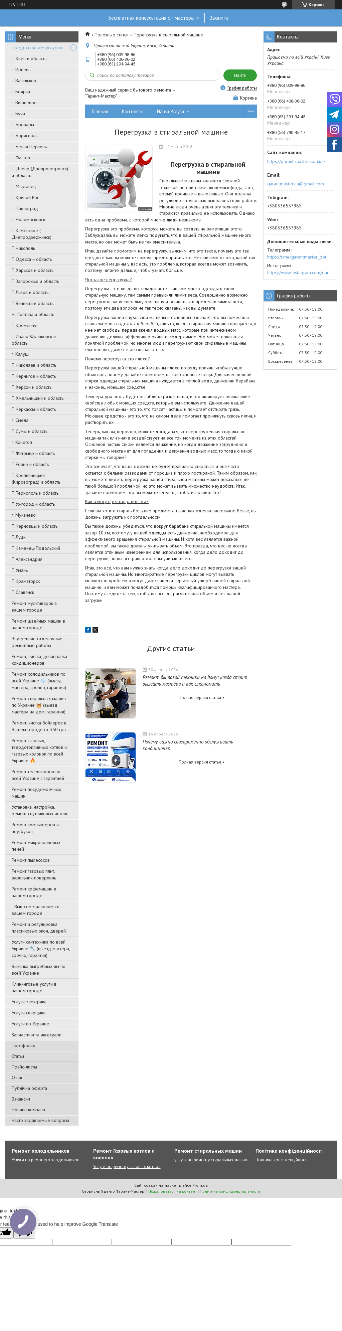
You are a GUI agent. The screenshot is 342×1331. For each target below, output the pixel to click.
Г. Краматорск (26, 581)
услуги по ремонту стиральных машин (210, 1160)
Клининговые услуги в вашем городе (34, 987)
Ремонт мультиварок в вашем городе (34, 606)
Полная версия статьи (200, 697)
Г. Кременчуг (25, 325)
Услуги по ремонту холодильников (45, 1160)
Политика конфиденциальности (230, 1191)
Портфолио (23, 1045)
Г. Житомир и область (33, 453)
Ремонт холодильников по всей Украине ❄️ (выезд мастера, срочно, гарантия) (39, 680)
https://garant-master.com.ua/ (296, 161)
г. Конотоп (22, 442)
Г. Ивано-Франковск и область (34, 339)
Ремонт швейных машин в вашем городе (38, 624)
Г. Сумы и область (29, 431)
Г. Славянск (23, 592)
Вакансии (21, 1099)
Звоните (219, 17)
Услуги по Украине (30, 1024)
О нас (17, 1077)
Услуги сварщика (28, 1013)
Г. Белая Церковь (29, 147)
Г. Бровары (23, 125)
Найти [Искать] (240, 75)
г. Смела (20, 420)
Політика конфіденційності (281, 1160)
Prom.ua (200, 1185)
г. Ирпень (21, 69)
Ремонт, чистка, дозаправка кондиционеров (39, 659)
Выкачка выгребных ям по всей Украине (38, 969)
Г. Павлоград (25, 208)
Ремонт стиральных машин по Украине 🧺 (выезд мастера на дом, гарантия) (39, 705)
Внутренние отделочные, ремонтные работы (37, 642)
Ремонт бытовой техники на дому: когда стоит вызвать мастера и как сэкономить (195, 680)
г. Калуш (20, 354)
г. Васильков (24, 80)
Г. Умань (20, 570)
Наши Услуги (170, 111)
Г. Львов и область (30, 292)
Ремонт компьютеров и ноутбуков (35, 828)
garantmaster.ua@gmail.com (295, 184)
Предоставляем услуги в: (37, 47)
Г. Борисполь (24, 136)
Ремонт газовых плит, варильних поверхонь (34, 874)
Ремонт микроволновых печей (36, 845)
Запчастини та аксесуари (36, 1035)
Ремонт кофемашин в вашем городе (34, 892)
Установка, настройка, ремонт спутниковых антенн (40, 810)
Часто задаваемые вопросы (40, 1120)
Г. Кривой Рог (25, 197)
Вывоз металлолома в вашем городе (35, 909)
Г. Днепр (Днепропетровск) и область (40, 172)
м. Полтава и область (33, 314)
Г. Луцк (18, 537)
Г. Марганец (24, 186)
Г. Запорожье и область (35, 281)
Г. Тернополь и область (35, 493)
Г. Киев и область (29, 58)
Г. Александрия (27, 559)
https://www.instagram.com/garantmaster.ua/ (300, 273)
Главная (100, 111)
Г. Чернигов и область (34, 376)
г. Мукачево (24, 515)
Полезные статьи (112, 35)
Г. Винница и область (32, 303)
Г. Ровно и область (30, 464)
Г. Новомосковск (28, 219)
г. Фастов (21, 158)
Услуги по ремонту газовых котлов (127, 1166)
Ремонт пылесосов (31, 860)
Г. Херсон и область (31, 387)
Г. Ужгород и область (33, 504)
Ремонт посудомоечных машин (36, 792)
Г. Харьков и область (32, 270)
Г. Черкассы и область (34, 409)
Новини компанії (28, 1110)
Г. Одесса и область (32, 259)
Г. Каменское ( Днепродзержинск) (31, 233)
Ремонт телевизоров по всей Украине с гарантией (38, 775)
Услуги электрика (29, 1002)
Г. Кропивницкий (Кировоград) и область (36, 478)
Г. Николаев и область (34, 365)
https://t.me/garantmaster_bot (296, 257)
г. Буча (18, 114)
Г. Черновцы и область (34, 526)
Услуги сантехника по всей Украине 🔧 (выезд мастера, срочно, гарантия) (41, 948)
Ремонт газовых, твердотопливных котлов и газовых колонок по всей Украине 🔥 (39, 750)
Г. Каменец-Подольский (36, 548)
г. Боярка (21, 92)
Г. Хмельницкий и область (37, 398)
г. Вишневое (24, 103)
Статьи (18, 1056)
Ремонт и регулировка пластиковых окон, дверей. (39, 927)
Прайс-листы (24, 1067)
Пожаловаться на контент (172, 1191)
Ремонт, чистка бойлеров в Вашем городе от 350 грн (39, 726)
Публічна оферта (29, 1088)
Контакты (132, 111)
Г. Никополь (23, 248)
